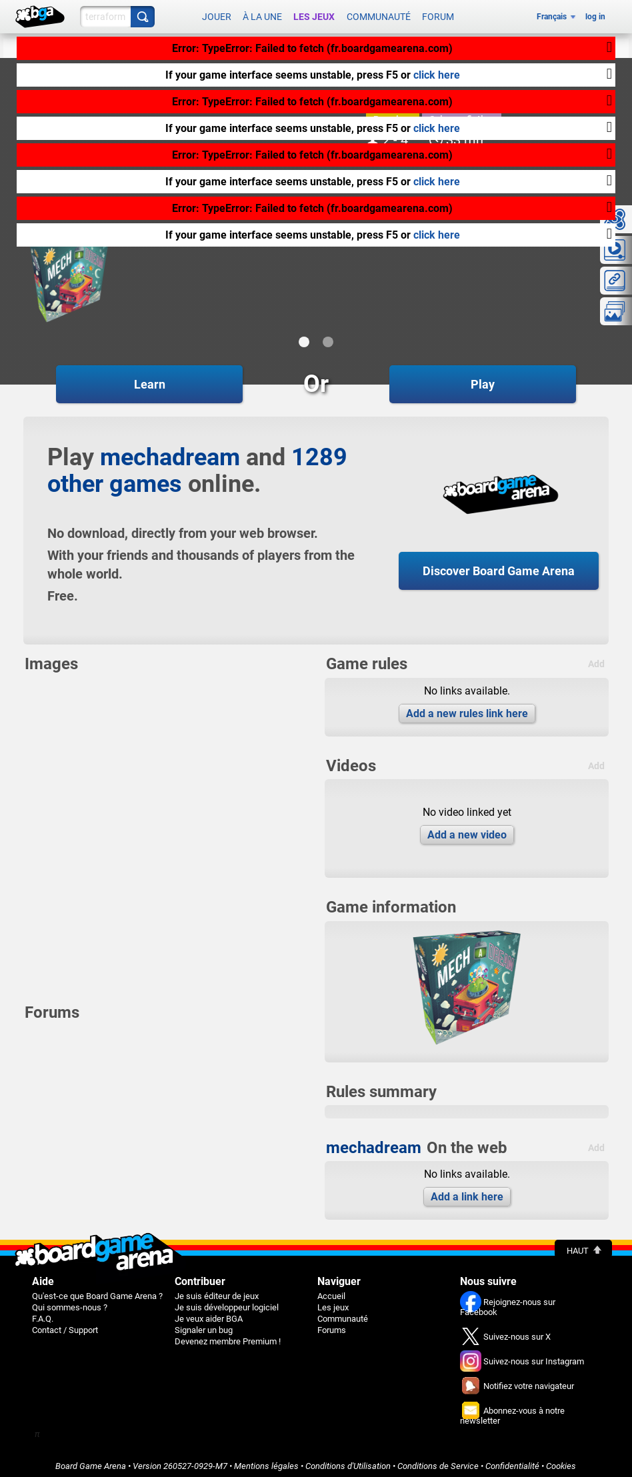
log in (595, 14)
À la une (262, 14)
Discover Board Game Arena (499, 566)
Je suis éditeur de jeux (217, 1291)
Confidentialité (512, 1461)
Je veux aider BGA (209, 1314)
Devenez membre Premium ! (228, 1337)
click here (436, 75)
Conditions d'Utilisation (348, 1461)
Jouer (216, 14)
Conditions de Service (438, 1461)
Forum (438, 14)
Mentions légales (266, 1461)
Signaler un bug (204, 1325)
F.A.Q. (42, 1314)
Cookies (561, 1461)
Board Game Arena (90, 1461)
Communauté (379, 14)
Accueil (331, 1291)
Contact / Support (65, 1325)
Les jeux (314, 14)
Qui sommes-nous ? (69, 1303)
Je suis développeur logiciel (227, 1303)
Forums (331, 1325)
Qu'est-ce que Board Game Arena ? (97, 1291)
